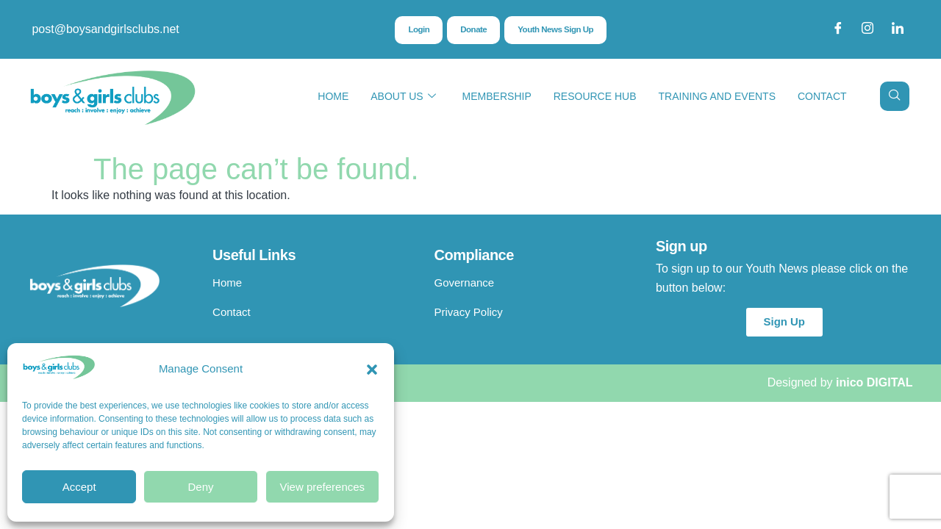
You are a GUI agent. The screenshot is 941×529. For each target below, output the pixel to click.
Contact (822, 96)
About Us (403, 96)
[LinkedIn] (898, 29)
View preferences (322, 487)
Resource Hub (595, 96)
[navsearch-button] (894, 96)
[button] (372, 369)
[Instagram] (867, 29)
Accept (79, 487)
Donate (473, 30)
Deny (200, 487)
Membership (497, 96)
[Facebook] (838, 29)
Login (417, 30)
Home (333, 96)
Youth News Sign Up (556, 30)
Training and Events (717, 96)
